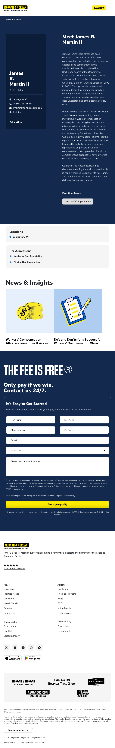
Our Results (10, 598)
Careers (8, 608)
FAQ (60, 603)
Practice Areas (11, 594)
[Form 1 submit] (57, 504)
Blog (60, 598)
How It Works (11, 603)
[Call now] (99, 8)
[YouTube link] (23, 647)
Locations (9, 589)
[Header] (15, 7)
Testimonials (64, 613)
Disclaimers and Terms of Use (32, 742)
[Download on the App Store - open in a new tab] (13, 658)
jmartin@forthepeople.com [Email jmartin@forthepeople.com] (28, 117)
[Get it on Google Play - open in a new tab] (33, 658)
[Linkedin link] (39, 647)
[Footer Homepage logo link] (57, 546)
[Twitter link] (7, 647)
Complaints (10, 626)
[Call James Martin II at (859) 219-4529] (22, 113)
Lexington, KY (20, 109)
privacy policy (69, 495)
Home (8, 19)
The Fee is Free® (67, 594)
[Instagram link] (31, 647)
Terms (43, 495)
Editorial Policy (12, 636)
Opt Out (8, 631)
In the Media (64, 608)
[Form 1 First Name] (30, 419)
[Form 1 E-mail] (57, 440)
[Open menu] (110, 8)
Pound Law (63, 626)
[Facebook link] (15, 647)
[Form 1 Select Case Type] (57, 450)
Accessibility (64, 621)
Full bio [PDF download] (17, 121)
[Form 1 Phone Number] (30, 430)
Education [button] (15, 131)
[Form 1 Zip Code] (84, 430)
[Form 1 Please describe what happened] (57, 466)
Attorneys (18, 19)
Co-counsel (64, 631)
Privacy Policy (9, 742)
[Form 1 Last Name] (84, 419)
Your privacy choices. (18, 730)
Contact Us (9, 613)
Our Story (63, 589)
